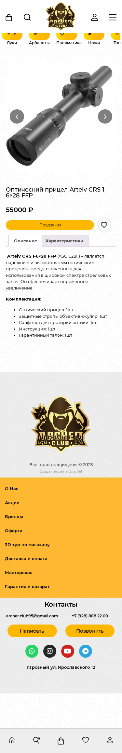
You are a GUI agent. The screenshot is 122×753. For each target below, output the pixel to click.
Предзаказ (50, 259)
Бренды (14, 551)
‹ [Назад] (17, 151)
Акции (12, 537)
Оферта (13, 565)
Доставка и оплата (26, 593)
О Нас (12, 523)
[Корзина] (9, 17)
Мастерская (19, 607)
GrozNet (75, 506)
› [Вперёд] (105, 151)
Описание (25, 275)
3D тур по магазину (27, 579)
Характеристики (64, 275)
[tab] (25, 275)
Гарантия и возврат (27, 621)
